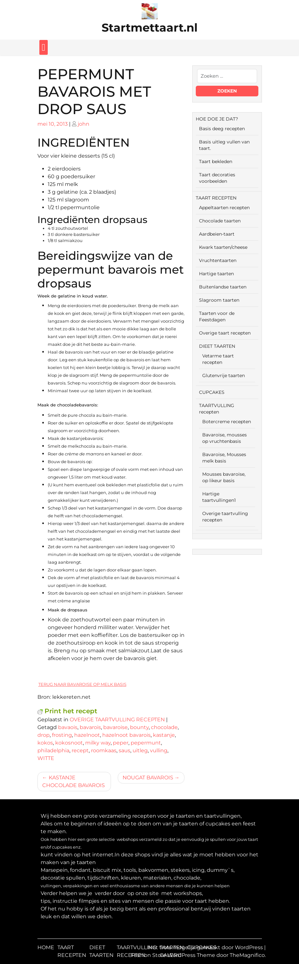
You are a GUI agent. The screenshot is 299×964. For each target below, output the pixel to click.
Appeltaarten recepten (224, 207)
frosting (62, 735)
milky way (98, 743)
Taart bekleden (215, 161)
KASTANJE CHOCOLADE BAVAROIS (73, 781)
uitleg (140, 750)
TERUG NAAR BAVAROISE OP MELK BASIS (82, 684)
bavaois (67, 727)
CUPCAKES (211, 392)
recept (80, 750)
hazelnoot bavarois (126, 735)
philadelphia (53, 750)
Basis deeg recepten (222, 128)
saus (124, 750)
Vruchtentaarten (217, 260)
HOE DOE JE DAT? (217, 119)
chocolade (164, 727)
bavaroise (115, 727)
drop (43, 735)
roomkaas (103, 750)
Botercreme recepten (226, 421)
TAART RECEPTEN (216, 198)
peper (120, 743)
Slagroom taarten (219, 300)
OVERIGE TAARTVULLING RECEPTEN (117, 719)
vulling (158, 750)
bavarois (90, 727)
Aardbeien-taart (216, 234)
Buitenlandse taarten (222, 287)
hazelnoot (87, 735)
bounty (139, 727)
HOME (45, 947)
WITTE (45, 758)
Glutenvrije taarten (223, 375)
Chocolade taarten (220, 221)
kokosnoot (69, 743)
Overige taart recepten (225, 333)
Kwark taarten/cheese (223, 247)
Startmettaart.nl (150, 27)
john (83, 124)
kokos (45, 743)
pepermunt (146, 743)
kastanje (164, 735)
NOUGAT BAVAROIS (148, 777)
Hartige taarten (216, 274)
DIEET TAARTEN (217, 346)
